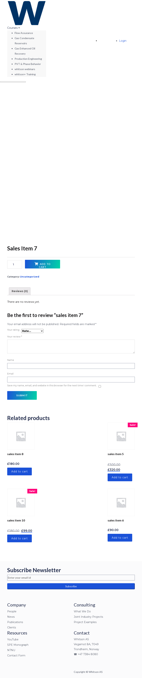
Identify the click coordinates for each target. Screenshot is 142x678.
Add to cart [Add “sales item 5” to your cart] (120, 477)
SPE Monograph (17, 644)
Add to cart (45, 265)
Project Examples (85, 622)
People (11, 611)
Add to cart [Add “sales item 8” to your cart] (19, 471)
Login (122, 40)
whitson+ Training (25, 74)
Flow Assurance (24, 32)
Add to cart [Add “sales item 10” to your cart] (19, 538)
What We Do (82, 611)
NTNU (11, 650)
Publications (15, 622)
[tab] (20, 291)
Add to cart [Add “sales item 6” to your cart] (120, 537)
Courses (12, 28)
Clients (11, 627)
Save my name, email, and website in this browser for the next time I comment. (52, 385)
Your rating (13, 330)
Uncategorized (29, 276)
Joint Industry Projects (88, 616)
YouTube (12, 639)
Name (11, 359)
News (11, 616)
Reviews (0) (20, 291)
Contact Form (16, 655)
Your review (14, 336)
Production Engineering (28, 58)
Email (11, 373)
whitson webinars (25, 69)
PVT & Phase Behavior (28, 63)
